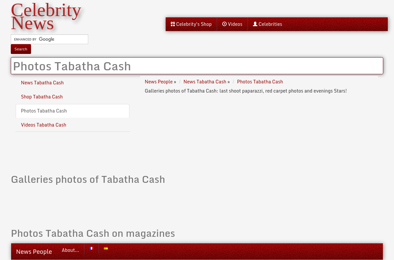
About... (70, 250)
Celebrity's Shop (191, 24)
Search (20, 49)
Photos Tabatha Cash (44, 110)
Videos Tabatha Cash (43, 125)
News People (34, 251)
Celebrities (267, 24)
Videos (232, 24)
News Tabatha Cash (42, 82)
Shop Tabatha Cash (42, 96)
